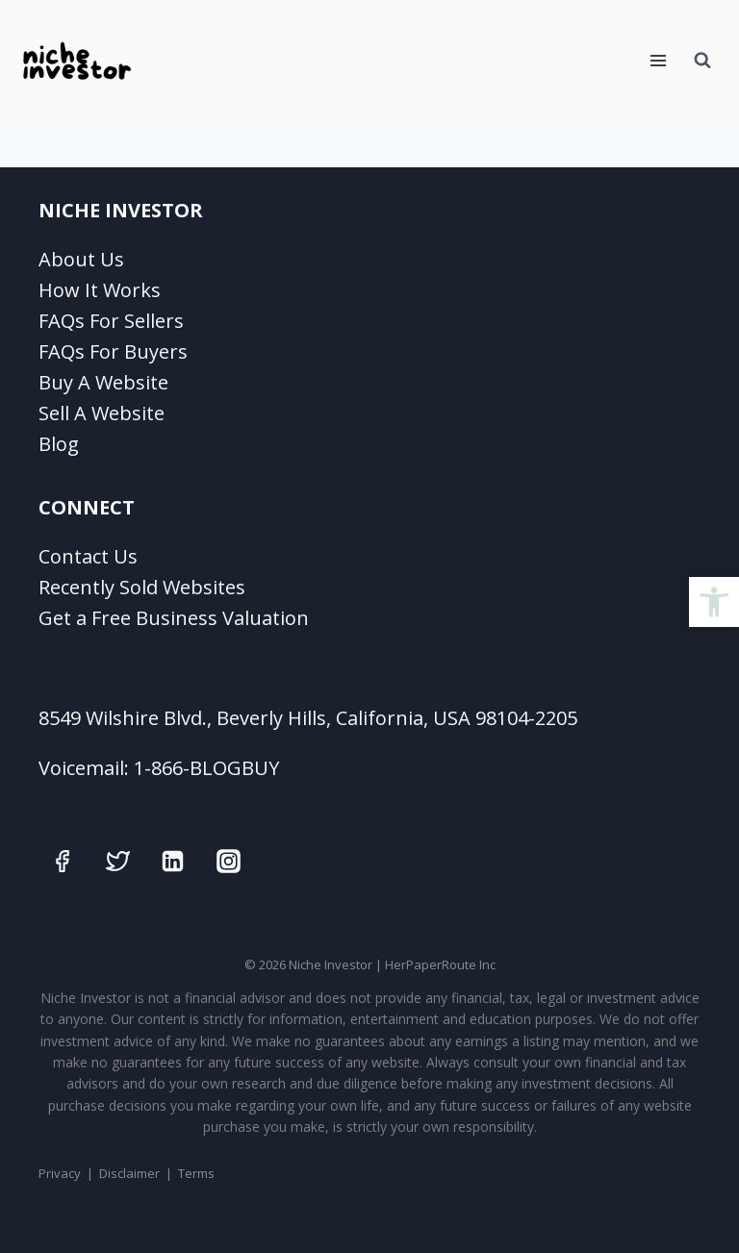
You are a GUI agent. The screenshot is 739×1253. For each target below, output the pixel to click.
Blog (58, 444)
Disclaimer (129, 1173)
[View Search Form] (702, 60)
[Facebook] (62, 861)
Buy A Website (103, 382)
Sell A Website (101, 413)
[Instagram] (228, 861)
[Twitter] (117, 861)
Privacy (59, 1173)
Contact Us (88, 556)
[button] (714, 602)
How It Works (99, 290)
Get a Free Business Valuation (173, 618)
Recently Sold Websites (141, 587)
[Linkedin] (173, 861)
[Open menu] (657, 60)
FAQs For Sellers (111, 321)
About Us (81, 259)
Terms (196, 1173)
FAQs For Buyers (113, 351)
